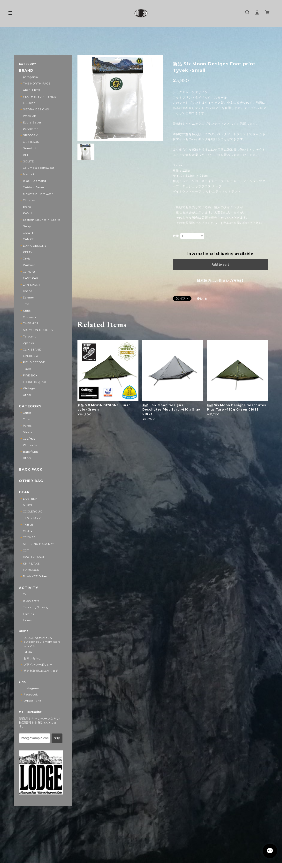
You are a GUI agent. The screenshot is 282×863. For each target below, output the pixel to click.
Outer (27, 412)
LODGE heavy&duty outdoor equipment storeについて (42, 641)
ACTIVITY (28, 588)
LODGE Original (34, 382)
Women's (30, 445)
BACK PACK (30, 469)
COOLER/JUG (32, 511)
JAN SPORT (31, 284)
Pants (27, 425)
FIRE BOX (30, 375)
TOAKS (28, 369)
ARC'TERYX (31, 90)
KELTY (27, 252)
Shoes (27, 432)
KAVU (27, 213)
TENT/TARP (32, 518)
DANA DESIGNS (34, 245)
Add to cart (220, 264)
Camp (27, 594)
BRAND (26, 71)
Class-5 (28, 232)
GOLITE (28, 161)
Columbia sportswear (38, 167)
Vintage (29, 388)
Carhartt (29, 271)
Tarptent (29, 336)
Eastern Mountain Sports (41, 219)
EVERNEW (31, 356)
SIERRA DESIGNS (36, 109)
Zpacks (28, 343)
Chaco (27, 291)
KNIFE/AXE (31, 563)
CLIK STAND (32, 349)
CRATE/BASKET (35, 557)
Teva (26, 304)
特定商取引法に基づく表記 (41, 670)
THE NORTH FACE (36, 83)
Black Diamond (34, 181)
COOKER (29, 537)
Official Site (32, 701)
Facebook (31, 694)
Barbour (29, 265)
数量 (176, 236)
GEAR (24, 492)
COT (26, 550)
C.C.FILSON (31, 142)
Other (27, 395)
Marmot (28, 174)
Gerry (27, 226)
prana (27, 206)
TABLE (28, 524)
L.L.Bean (29, 103)
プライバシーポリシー (38, 664)
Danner (28, 297)
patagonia (30, 77)
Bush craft (31, 601)
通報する (202, 298)
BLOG (28, 652)
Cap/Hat (29, 438)
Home (27, 620)
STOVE (28, 505)
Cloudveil (30, 200)
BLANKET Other (35, 576)
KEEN (27, 310)
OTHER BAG (31, 481)
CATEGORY (30, 406)
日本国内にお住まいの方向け (220, 281)
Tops (26, 419)
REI (25, 155)
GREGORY (30, 135)
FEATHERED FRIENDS (39, 96)
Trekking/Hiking (35, 607)
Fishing (29, 613)
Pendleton (31, 129)
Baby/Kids (30, 451)
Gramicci (29, 148)
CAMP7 (28, 239)
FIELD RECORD (34, 362)
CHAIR (28, 531)
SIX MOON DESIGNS (38, 330)
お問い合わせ (32, 658)
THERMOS (30, 323)
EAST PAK (30, 278)
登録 (57, 738)
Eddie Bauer (32, 122)
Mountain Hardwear (38, 194)
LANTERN (30, 498)
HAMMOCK (31, 570)
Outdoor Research (36, 187)
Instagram (31, 688)
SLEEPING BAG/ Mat (38, 544)
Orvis (26, 258)
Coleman (29, 317)
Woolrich (29, 116)
